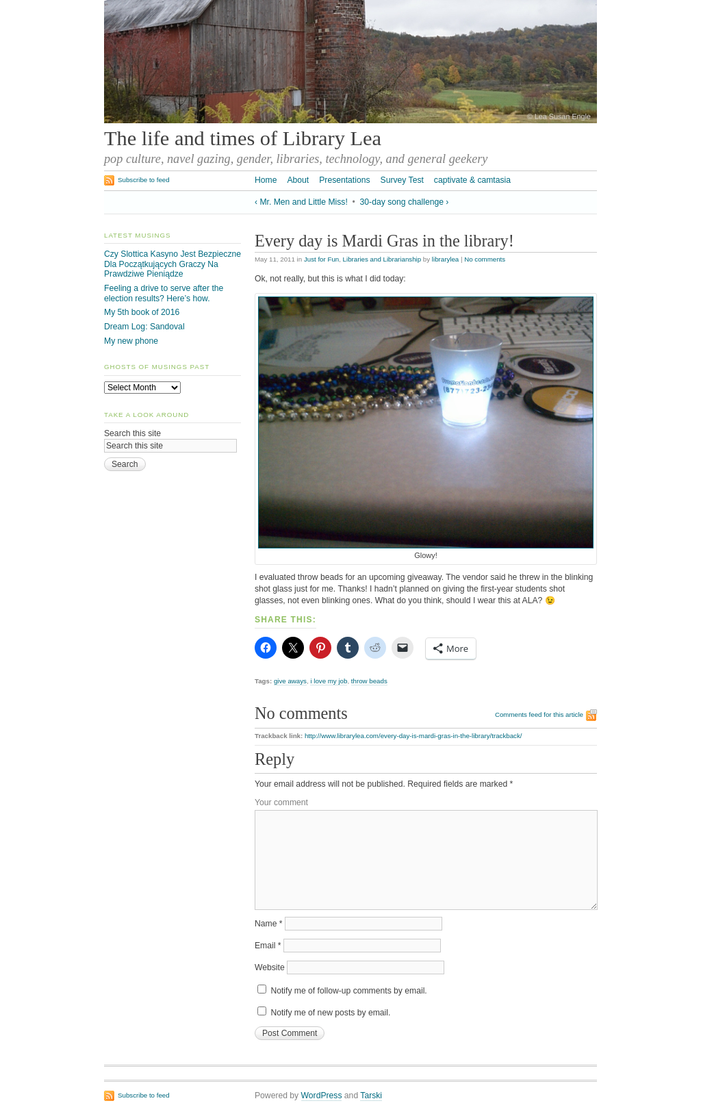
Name (269, 923)
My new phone (131, 341)
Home (266, 180)
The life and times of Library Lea (242, 138)
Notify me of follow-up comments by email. (348, 991)
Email (268, 945)
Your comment (281, 802)
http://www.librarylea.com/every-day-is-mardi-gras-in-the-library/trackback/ (413, 735)
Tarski (371, 1095)
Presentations (344, 180)
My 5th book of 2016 (141, 312)
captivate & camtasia (472, 180)
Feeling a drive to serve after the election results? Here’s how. (163, 293)
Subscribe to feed (144, 179)
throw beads (369, 681)
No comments (484, 259)
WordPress (321, 1095)
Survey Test (402, 180)
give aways (290, 681)
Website (270, 967)
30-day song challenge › (404, 202)
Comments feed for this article (539, 714)
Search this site (132, 433)
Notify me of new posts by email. (330, 1012)
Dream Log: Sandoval (144, 326)
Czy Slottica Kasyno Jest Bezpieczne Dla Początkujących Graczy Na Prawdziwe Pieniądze (172, 264)
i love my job (328, 681)
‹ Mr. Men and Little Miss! (301, 202)
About (298, 180)
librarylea (445, 259)
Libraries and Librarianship (382, 259)
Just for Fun (321, 259)
